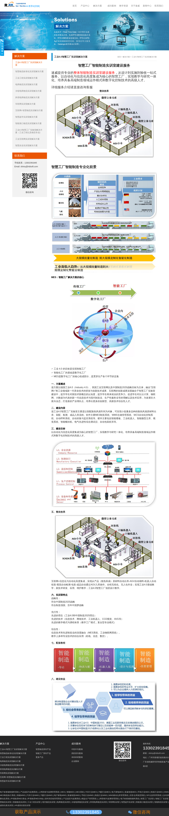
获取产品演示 (28, 811)
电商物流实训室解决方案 (26, 84)
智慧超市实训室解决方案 (26, 117)
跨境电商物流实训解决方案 (27, 97)
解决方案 (126, 57)
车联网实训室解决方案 (25, 104)
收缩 (2, 47)
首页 (119, 57)
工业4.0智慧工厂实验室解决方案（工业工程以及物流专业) (28, 131)
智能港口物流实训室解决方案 (28, 123)
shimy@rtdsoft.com (29, 166)
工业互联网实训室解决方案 (27, 139)
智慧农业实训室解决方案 (26, 145)
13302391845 (31, 163)
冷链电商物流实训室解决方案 (28, 91)
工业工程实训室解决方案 (26, 78)
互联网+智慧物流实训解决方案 (29, 110)
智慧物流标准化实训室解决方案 (29, 71)
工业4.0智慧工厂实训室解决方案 (144, 57)
